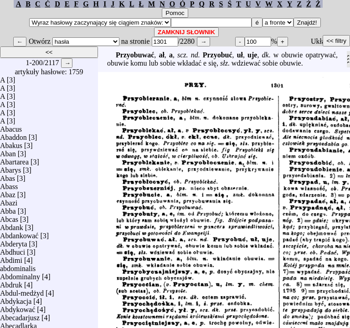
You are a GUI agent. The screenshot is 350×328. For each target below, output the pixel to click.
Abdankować (19, 233)
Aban (8, 151)
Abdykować (17, 307)
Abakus (11, 143)
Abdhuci (12, 250)
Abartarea (14, 160)
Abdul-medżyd (22, 291)
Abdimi (11, 258)
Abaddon (13, 135)
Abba (8, 209)
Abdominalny (20, 274)
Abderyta (13, 242)
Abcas (9, 217)
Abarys (10, 168)
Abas (7, 176)
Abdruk (11, 283)
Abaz (7, 192)
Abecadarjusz (20, 315)
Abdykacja (15, 299)
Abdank (11, 225)
